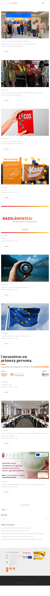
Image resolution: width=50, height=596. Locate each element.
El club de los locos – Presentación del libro (11, 141)
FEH (16, 192)
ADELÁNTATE (4, 238)
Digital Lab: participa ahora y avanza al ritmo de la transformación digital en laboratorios (22, 533)
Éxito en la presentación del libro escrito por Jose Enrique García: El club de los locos (22, 92)
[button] (8, 579)
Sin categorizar (25, 41)
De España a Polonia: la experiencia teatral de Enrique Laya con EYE (17, 536)
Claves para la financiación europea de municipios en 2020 (15, 336)
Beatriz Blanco (19, 46)
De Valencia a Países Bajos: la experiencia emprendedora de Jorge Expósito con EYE (21, 539)
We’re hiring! (4, 190)
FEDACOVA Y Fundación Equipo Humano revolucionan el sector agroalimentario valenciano (23, 484)
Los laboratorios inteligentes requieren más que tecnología (15, 528)
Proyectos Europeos (6, 41)
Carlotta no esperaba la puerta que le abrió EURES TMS (14, 530)
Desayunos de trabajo (6, 384)
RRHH (12, 41)
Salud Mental (18, 41)
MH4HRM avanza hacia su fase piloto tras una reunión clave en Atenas (18, 44)
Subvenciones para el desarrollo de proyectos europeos (15, 287)
